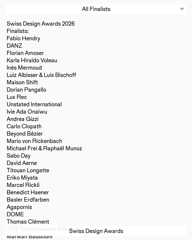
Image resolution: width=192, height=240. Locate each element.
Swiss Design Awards (96, 230)
